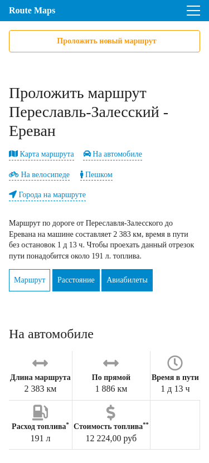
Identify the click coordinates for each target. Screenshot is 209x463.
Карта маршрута (41, 154)
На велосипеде (39, 174)
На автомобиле (112, 154)
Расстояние (76, 280)
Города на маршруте (47, 195)
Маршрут (29, 280)
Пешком (96, 174)
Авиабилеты (127, 280)
